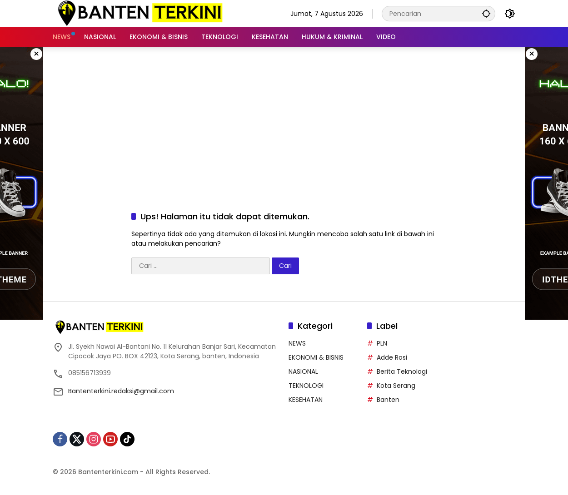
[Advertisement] (284, 119)
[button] (486, 13)
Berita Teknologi (402, 371)
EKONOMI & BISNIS (316, 357)
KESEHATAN (306, 399)
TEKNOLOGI (306, 385)
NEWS (297, 343)
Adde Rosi (392, 357)
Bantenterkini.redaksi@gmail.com (121, 391)
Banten (388, 399)
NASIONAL (303, 371)
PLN (382, 343)
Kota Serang (396, 385)
